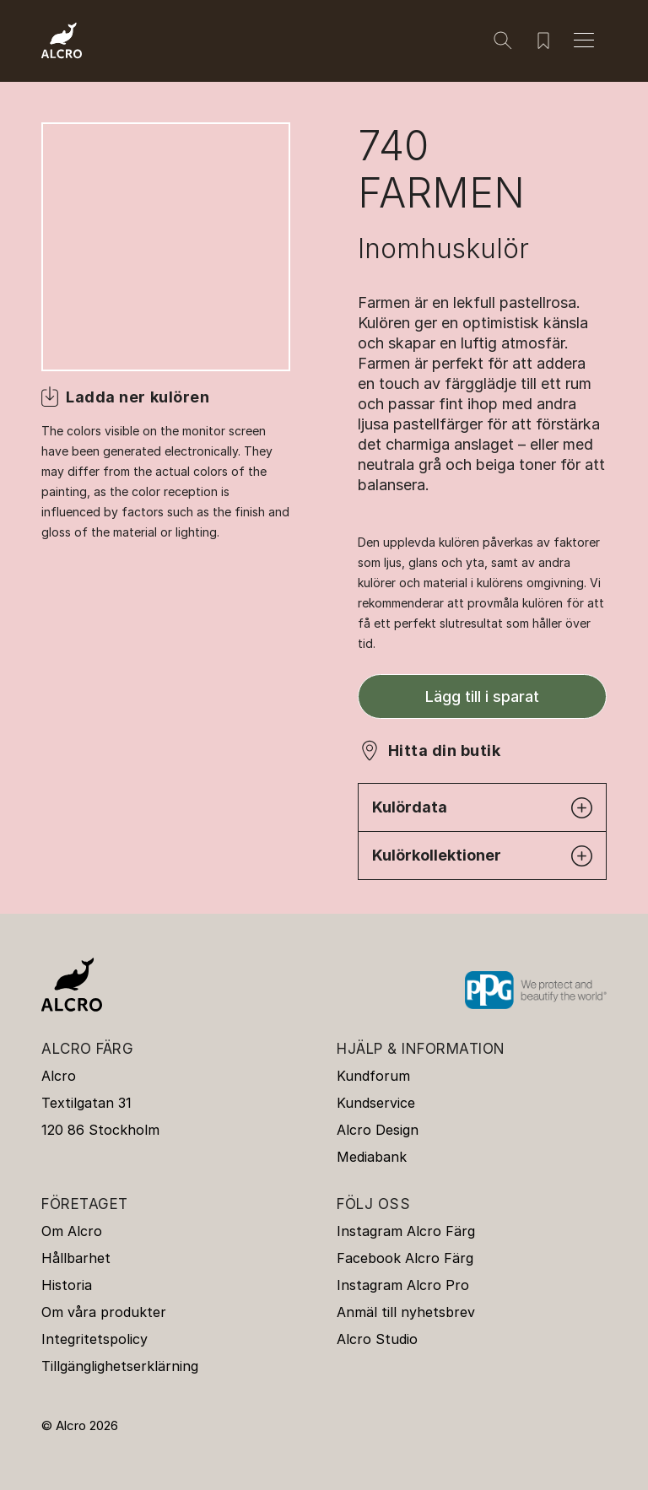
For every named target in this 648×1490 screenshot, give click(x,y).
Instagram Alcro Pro (403, 1285)
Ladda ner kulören (137, 397)
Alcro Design (377, 1129)
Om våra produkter (103, 1312)
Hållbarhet (76, 1258)
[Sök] (503, 40)
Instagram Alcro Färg (406, 1231)
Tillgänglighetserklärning (119, 1366)
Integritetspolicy (94, 1339)
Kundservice (376, 1102)
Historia (66, 1285)
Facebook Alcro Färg (405, 1258)
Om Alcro (71, 1231)
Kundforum (373, 1075)
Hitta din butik (444, 750)
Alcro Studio (377, 1339)
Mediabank (372, 1156)
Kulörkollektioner (482, 855)
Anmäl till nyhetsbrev (406, 1312)
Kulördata (482, 807)
